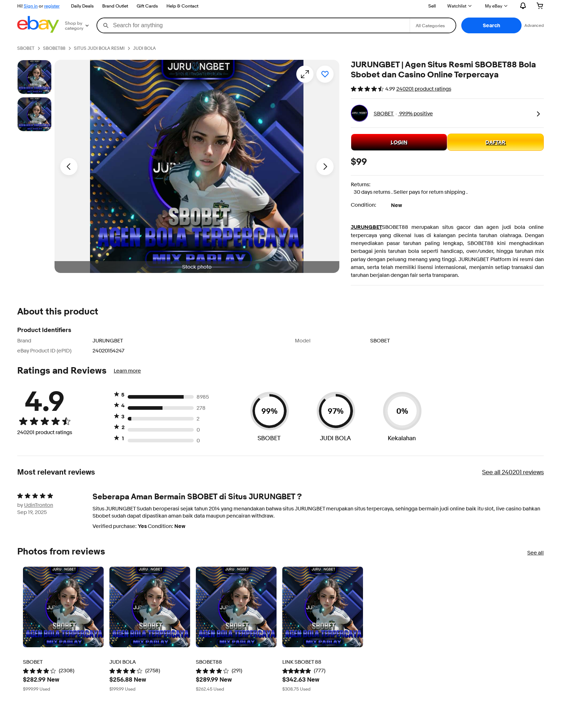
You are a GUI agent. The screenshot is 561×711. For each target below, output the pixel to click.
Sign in (31, 6)
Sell (432, 6)
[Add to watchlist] (325, 74)
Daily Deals (82, 6)
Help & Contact (182, 6)
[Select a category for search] (433, 25)
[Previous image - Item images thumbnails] (68, 166)
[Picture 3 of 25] (34, 114)
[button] (491, 25)
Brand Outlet (115, 6)
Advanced (534, 25)
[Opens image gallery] (305, 74)
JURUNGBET (366, 227)
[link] (538, 113)
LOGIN (399, 142)
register (52, 6)
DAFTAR (495, 142)
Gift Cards (147, 6)
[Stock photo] (34, 77)
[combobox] (253, 25)
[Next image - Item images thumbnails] (325, 166)
